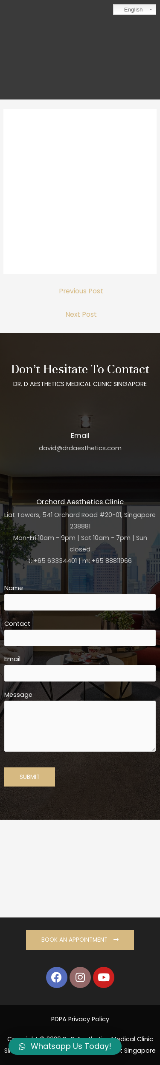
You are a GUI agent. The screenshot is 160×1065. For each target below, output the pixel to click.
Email (80, 668)
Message (80, 722)
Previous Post (81, 291)
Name (80, 597)
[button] (80, 940)
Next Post (81, 314)
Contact (80, 632)
